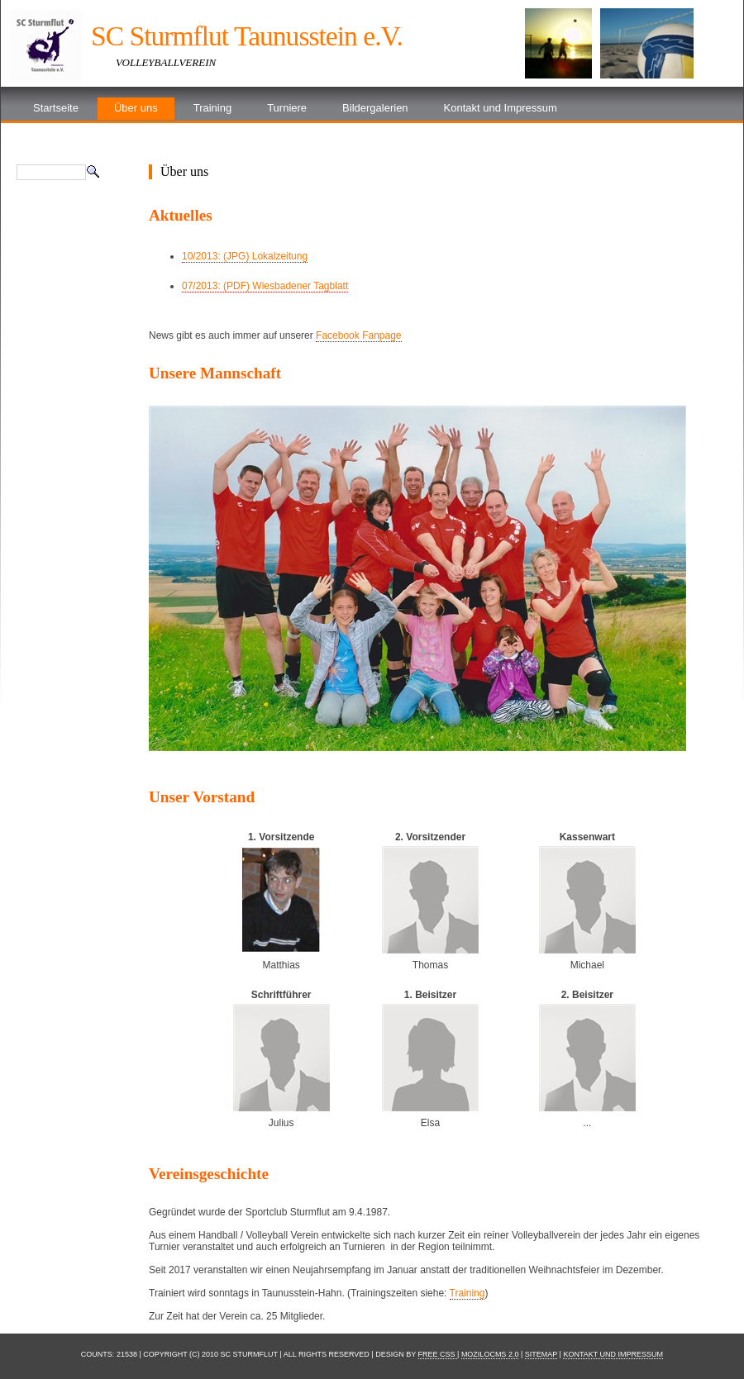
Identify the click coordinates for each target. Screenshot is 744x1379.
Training (212, 108)
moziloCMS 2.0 (490, 1354)
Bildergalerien (375, 108)
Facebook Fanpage (358, 335)
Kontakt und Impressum (500, 108)
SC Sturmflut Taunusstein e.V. (247, 36)
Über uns (136, 108)
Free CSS (438, 1354)
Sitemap (541, 1354)
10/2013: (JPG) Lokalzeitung (245, 256)
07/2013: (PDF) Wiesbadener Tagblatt (265, 286)
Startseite (56, 108)
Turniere (287, 108)
